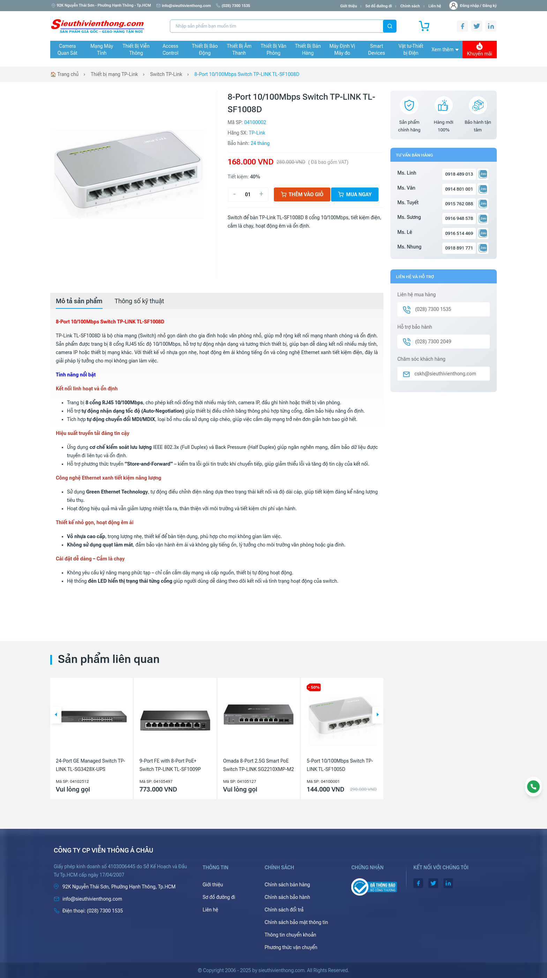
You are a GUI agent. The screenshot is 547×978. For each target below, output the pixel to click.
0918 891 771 (459, 248)
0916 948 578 (459, 218)
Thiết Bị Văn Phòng (273, 49)
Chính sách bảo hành (287, 897)
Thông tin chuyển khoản (290, 935)
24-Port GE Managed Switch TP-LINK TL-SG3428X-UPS (90, 765)
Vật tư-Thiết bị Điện (411, 49)
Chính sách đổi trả (284, 909)
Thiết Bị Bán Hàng (308, 49)
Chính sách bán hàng (287, 884)
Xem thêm (445, 49)
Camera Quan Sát (67, 49)
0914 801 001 (459, 189)
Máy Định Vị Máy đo (342, 49)
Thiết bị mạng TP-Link (114, 74)
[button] (55, 715)
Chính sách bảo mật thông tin (296, 922)
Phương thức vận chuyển (290, 947)
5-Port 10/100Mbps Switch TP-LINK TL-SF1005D (340, 765)
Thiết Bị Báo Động (205, 49)
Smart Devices (376, 49)
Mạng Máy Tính (101, 49)
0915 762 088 (459, 203)
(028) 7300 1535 (233, 5)
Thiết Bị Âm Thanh (239, 49)
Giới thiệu (348, 6)
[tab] (79, 301)
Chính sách (410, 6)
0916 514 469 (459, 233)
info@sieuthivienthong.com (183, 5)
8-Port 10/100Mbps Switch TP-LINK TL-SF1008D (246, 74)
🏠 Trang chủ (64, 74)
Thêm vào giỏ (302, 194)
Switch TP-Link (166, 74)
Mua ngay (355, 194)
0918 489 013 (459, 174)
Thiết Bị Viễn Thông (136, 49)
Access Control (170, 49)
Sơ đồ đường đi (378, 6)
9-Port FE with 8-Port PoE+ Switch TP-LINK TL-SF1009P (170, 765)
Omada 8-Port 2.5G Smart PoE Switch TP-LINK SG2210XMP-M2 (258, 765)
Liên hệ (434, 6)
